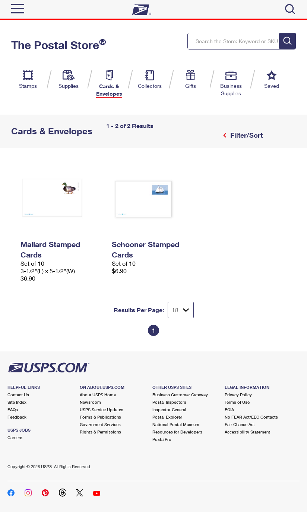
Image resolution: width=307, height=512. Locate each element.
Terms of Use (237, 402)
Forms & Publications (100, 417)
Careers (14, 437)
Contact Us (18, 394)
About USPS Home (98, 394)
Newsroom (90, 402)
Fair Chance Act (240, 424)
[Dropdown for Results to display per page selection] (181, 310)
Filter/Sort (245, 135)
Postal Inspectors (169, 402)
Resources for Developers (177, 431)
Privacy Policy (238, 394)
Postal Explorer (167, 417)
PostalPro (161, 439)
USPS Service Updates (101, 409)
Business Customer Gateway (180, 394)
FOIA (229, 409)
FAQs (12, 409)
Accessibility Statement (247, 431)
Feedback (16, 417)
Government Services (100, 424)
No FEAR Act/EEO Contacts (251, 417)
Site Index (16, 402)
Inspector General (169, 409)
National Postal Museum (175, 424)
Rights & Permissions (100, 431)
